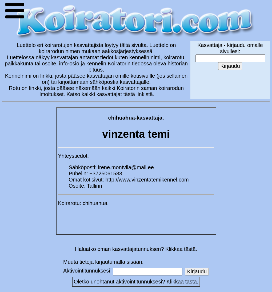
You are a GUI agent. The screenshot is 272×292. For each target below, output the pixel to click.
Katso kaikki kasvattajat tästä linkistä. (110, 94)
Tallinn (94, 186)
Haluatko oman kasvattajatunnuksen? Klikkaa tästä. (136, 249)
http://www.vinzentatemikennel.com (147, 180)
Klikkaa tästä (182, 282)
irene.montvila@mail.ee (126, 167)
